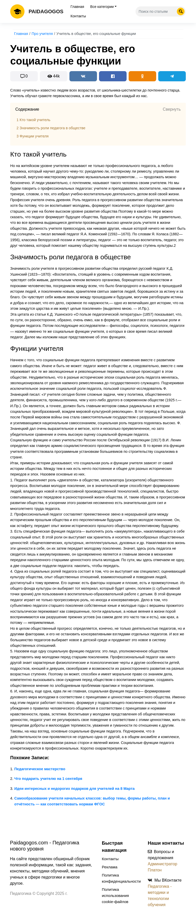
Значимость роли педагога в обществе (51, 128)
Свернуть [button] (172, 109)
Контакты (78, 16)
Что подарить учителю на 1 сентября (48, 779)
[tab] (98, 109)
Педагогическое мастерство (39, 769)
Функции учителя (33, 136)
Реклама (109, 867)
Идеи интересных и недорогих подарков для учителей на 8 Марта (74, 789)
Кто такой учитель (33, 120)
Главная (77, 7)
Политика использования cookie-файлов (115, 895)
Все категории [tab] (102, 7)
